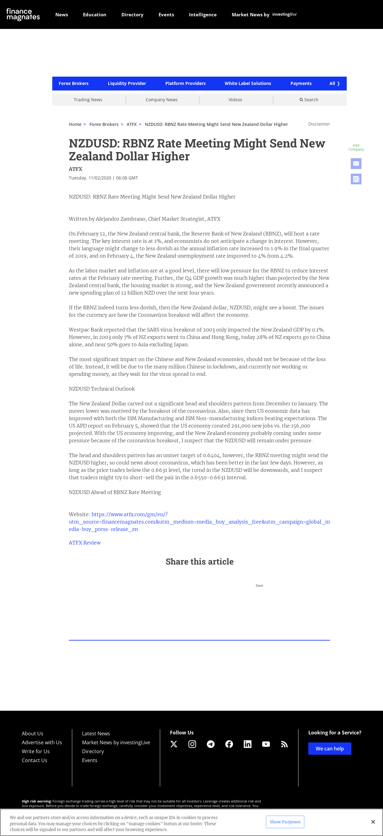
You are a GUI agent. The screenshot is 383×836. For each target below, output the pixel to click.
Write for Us (36, 751)
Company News (162, 99)
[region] (191, 822)
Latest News (96, 733)
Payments (301, 84)
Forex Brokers (74, 84)
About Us (32, 733)
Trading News (88, 99)
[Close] (373, 822)
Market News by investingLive (116, 742)
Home (75, 124)
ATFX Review (85, 543)
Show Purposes (285, 821)
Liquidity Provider (127, 84)
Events (89, 760)
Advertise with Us (42, 742)
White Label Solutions (248, 84)
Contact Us (34, 760)
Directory (93, 751)
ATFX (132, 124)
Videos (235, 99)
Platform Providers (185, 84)
